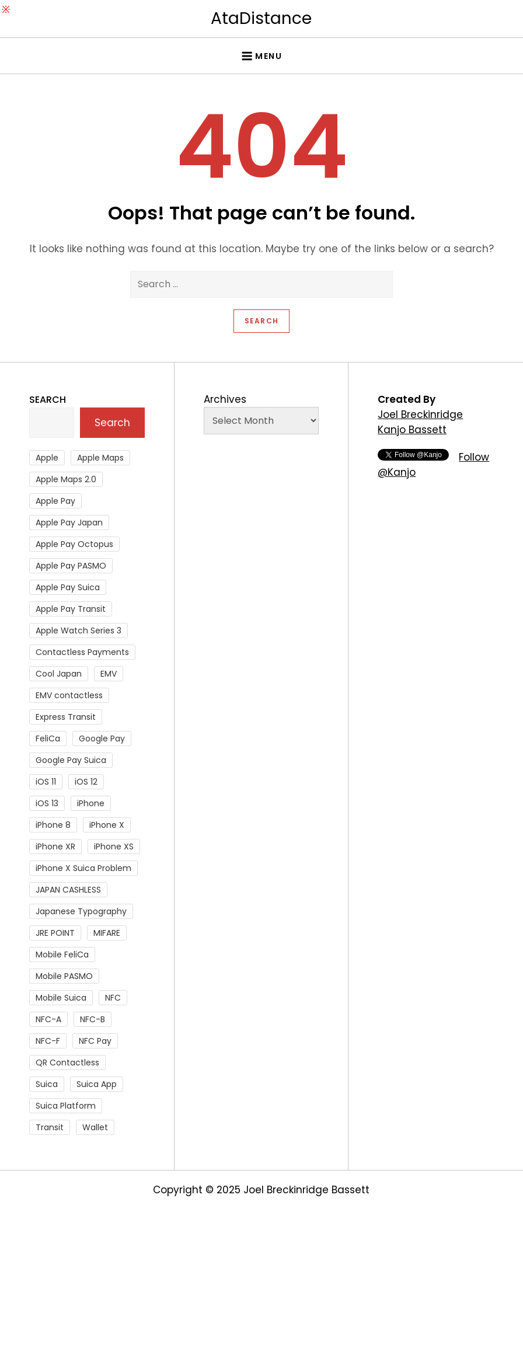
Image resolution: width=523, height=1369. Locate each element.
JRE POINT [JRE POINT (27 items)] (55, 933)
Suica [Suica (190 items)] (47, 1084)
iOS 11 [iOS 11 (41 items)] (46, 782)
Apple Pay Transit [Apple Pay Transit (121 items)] (71, 609)
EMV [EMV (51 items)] (108, 674)
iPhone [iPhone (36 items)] (90, 803)
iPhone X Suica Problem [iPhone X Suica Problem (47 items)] (83, 868)
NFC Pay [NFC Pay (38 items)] (95, 1041)
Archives (225, 399)
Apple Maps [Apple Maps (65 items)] (100, 458)
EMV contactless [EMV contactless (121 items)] (69, 695)
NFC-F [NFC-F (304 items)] (48, 1041)
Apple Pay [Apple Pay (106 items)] (55, 501)
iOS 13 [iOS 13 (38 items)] (47, 803)
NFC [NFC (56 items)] (113, 998)
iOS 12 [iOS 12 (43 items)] (86, 782)
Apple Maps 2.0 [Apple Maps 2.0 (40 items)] (66, 479)
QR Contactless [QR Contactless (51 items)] (67, 1062)
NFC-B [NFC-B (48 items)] (92, 1019)
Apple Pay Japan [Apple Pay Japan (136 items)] (69, 522)
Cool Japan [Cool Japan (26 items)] (59, 674)
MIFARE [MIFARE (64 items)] (106, 933)
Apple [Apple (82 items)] (47, 458)
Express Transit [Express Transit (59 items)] (66, 717)
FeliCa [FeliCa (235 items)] (48, 738)
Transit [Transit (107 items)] (50, 1127)
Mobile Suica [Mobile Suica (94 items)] (61, 998)
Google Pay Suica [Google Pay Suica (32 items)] (71, 760)
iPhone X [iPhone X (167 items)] (106, 825)
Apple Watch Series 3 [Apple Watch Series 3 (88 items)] (78, 630)
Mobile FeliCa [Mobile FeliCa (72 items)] (62, 954)
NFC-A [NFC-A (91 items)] (48, 1019)
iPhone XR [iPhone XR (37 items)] (55, 846)
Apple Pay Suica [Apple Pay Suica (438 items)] (68, 587)
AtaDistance (261, 18)
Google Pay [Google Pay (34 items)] (102, 738)
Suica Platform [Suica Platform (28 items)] (66, 1106)
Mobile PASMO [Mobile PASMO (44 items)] (64, 976)
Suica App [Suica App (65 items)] (96, 1084)
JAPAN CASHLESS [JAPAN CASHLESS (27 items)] (68, 890)
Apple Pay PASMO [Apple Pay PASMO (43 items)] (71, 566)
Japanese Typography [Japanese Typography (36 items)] (81, 911)
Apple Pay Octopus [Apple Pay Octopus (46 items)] (74, 544)
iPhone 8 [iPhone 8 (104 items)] (53, 825)
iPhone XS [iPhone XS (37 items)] (114, 846)
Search (47, 399)
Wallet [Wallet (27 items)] (95, 1127)
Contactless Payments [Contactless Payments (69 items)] (82, 652)
